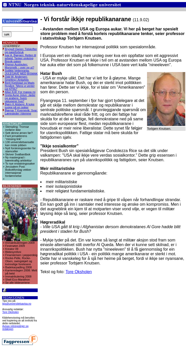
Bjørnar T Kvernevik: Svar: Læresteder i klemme (21, 112)
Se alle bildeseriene (17, 282)
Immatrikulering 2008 (18, 276)
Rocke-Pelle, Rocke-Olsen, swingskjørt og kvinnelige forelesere (18, 261)
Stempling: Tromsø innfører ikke (17, 128)
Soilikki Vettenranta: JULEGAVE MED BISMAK (21, 72)
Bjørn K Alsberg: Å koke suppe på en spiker (19, 106)
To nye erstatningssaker (20, 163)
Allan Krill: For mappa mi (20, 92)
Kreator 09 (11, 248)
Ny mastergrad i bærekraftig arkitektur (18, 159)
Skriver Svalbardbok (17, 154)
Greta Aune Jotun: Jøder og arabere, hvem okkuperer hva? (20, 98)
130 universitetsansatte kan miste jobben (19, 144)
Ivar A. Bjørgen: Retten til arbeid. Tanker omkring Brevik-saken (20, 58)
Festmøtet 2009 (15, 245)
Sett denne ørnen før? (19, 132)
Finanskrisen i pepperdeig (21, 255)
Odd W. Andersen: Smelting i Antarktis (17, 78)
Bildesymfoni (13, 251)
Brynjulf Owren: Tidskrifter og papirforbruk (21, 51)
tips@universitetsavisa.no (16, 303)
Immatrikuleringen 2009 (20, 242)
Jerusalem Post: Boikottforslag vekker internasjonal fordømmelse (18, 171)
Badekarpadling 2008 (18, 267)
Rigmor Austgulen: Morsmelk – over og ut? (19, 66)
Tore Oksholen (10, 312)
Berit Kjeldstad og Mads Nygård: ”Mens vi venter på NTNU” (20, 85)
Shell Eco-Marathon (17, 279)
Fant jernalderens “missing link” (16, 137)
